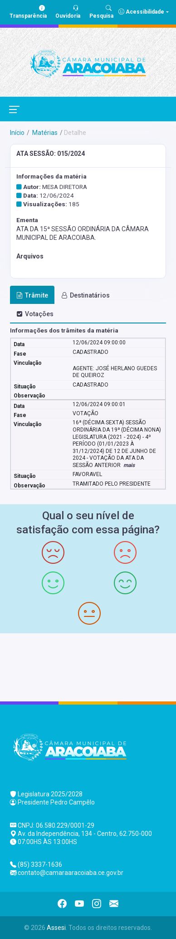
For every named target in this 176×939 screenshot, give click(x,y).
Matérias (44, 132)
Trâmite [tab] (32, 295)
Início (17, 132)
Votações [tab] (35, 314)
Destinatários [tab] (85, 295)
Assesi (56, 927)
